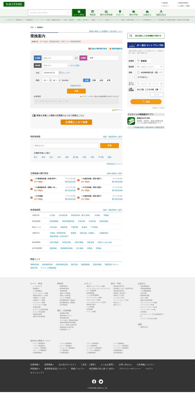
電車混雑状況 (117, 49)
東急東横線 (54, 221)
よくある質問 (107, 364)
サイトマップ (36, 373)
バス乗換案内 (28, 20)
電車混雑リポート (112, 264)
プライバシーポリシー (129, 369)
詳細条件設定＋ (76, 86)
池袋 (67, 157)
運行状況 (74, 264)
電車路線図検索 (146, 288)
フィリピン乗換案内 (93, 350)
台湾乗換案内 (64, 353)
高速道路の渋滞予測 (66, 327)
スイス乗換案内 (92, 346)
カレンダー (66, 73)
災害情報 (143, 312)
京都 (84, 157)
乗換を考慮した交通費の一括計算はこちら (105, 31)
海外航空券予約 (119, 291)
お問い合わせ (125, 364)
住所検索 (90, 309)
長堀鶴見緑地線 (66, 248)
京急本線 (81, 221)
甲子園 (100, 157)
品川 (51, 157)
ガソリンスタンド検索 (94, 297)
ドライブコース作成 (147, 305)
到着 (94, 80)
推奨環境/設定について (54, 369)
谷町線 (89, 248)
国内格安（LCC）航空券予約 (123, 288)
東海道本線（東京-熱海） (81, 215)
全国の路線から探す (114, 173)
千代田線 (94, 227)
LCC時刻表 (63, 305)
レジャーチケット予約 (121, 300)
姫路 (109, 157)
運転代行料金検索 (184, 20)
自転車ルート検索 (89, 20)
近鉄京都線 (79, 242)
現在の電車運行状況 (99, 49)
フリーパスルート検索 (42, 20)
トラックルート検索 (117, 20)
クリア (156, 94)
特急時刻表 (63, 291)
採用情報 (48, 364)
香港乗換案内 (37, 353)
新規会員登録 (183, 3)
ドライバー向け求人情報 (149, 318)
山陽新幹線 (103, 233)
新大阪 (75, 157)
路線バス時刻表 (65, 293)
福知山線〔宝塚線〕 (88, 233)
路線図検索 (85, 264)
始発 (101, 80)
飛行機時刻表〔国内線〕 (68, 300)
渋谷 (59, 157)
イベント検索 (91, 311)
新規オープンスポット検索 (96, 286)
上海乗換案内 (91, 353)
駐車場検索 (90, 293)
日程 (130, 72)
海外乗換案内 (145, 286)
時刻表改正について (114, 164)
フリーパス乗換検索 (48, 268)
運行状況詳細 (70, 182)
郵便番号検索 (145, 295)
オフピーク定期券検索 (143, 20)
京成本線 (92, 221)
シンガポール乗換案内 (94, 348)
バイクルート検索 (103, 20)
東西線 (73, 233)
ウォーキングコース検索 (149, 302)
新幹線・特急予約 (120, 293)
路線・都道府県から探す (112, 137)
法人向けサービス (66, 364)
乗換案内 (19, 20)
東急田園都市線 (68, 221)
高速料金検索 (171, 20)
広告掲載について (145, 364)
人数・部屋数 (131, 89)
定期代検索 (130, 20)
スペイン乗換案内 (66, 346)
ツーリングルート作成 (148, 309)
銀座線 (84, 227)
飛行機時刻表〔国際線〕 (68, 302)
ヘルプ (148, 369)
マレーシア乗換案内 (40, 350)
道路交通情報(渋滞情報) (68, 322)
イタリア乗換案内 (39, 346)
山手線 (52, 215)
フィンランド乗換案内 (121, 346)
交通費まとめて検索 (76, 122)
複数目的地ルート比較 (59, 20)
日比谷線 (53, 227)
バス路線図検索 (146, 291)
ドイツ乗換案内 (119, 343)
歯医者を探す (91, 304)
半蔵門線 (74, 227)
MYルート (118, 110)
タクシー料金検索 (159, 20)
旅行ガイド (117, 302)
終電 (108, 80)
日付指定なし (143, 77)
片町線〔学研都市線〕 (58, 233)
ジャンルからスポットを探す (96, 302)
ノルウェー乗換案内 (40, 348)
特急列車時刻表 (62, 264)
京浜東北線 (63, 215)
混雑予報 (33, 268)
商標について (77, 369)
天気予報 (143, 293)
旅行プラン (117, 305)
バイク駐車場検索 (93, 295)
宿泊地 (131, 67)
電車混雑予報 (64, 318)
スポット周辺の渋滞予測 (68, 325)
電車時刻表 (34, 264)
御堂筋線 (53, 248)
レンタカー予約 (119, 298)
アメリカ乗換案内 (39, 343)
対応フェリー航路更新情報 (71, 41)
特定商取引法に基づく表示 (101, 369)
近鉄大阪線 (54, 242)
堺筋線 (98, 248)
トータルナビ (9, 20)
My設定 (165, 3)
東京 (35, 157)
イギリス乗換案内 (66, 343)
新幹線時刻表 (47, 264)
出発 (86, 80)
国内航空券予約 (119, 286)
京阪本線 (90, 242)
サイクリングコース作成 (149, 307)
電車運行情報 (64, 313)
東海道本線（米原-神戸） (60, 236)
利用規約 (34, 369)
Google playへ (139, 127)
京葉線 (97, 215)
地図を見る (144, 327)
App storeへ (150, 127)
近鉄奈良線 (66, 242)
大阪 (92, 157)
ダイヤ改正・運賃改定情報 (49, 41)
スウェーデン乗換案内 (67, 348)
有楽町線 (63, 227)
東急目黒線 (103, 221)
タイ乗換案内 (64, 350)
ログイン (166, 6)
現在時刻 (65, 80)
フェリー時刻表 (65, 298)
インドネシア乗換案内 (121, 348)
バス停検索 (90, 307)
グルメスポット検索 (93, 300)
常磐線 (106, 215)
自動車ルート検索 (75, 20)
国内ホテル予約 (119, 295)
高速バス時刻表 (65, 295)
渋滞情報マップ (65, 329)
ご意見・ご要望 (184, 6)
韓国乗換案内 (118, 350)
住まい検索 (144, 298)
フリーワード (131, 83)
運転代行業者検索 (146, 300)
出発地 (131, 61)
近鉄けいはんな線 (105, 242)
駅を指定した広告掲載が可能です (148, 36)
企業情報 (34, 364)
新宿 (43, 157)
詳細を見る (159, 127)
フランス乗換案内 (93, 343)
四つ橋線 (79, 248)
